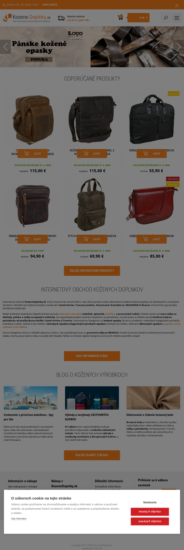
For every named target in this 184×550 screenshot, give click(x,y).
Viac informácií (18, 518)
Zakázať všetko (151, 521)
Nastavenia (151, 502)
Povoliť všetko (151, 512)
